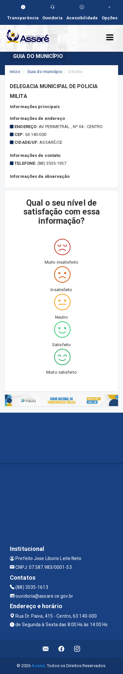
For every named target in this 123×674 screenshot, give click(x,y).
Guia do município (44, 71)
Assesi (38, 665)
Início (15, 71)
